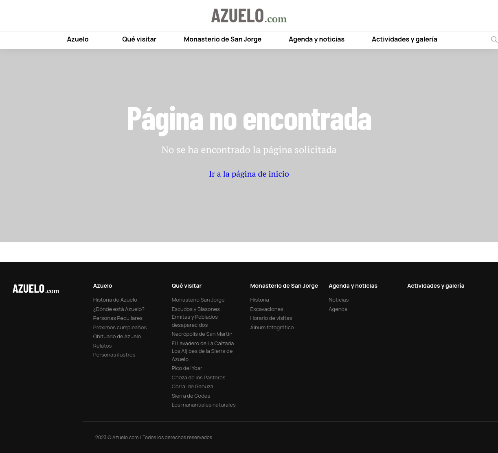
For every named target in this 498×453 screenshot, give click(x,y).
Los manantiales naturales (204, 404)
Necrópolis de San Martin (202, 333)
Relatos (102, 345)
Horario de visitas (271, 318)
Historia (259, 299)
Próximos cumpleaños (120, 327)
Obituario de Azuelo (117, 336)
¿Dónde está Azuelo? (119, 309)
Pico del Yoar (187, 368)
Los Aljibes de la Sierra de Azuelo (202, 355)
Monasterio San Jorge (198, 299)
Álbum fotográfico (272, 327)
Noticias (339, 299)
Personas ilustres (114, 354)
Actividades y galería (404, 39)
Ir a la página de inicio (249, 173)
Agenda (338, 309)
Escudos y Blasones (196, 309)
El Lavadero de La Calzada (203, 343)
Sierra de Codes (191, 395)
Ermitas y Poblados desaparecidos (195, 320)
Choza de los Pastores (199, 377)
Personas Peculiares (118, 318)
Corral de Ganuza (192, 386)
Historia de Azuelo (115, 299)
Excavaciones (266, 309)
